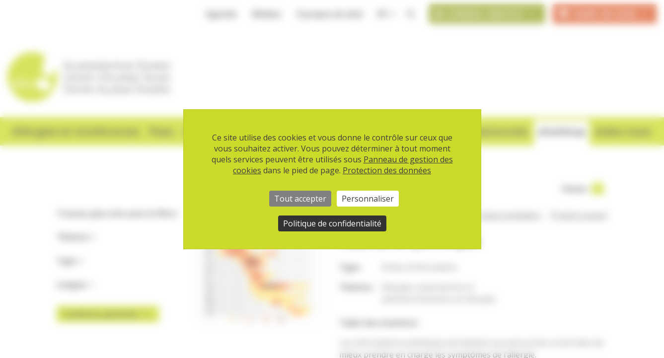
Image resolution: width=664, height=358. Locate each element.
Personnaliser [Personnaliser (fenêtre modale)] (368, 198)
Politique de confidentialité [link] (332, 223)
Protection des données (387, 170)
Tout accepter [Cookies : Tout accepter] (300, 198)
